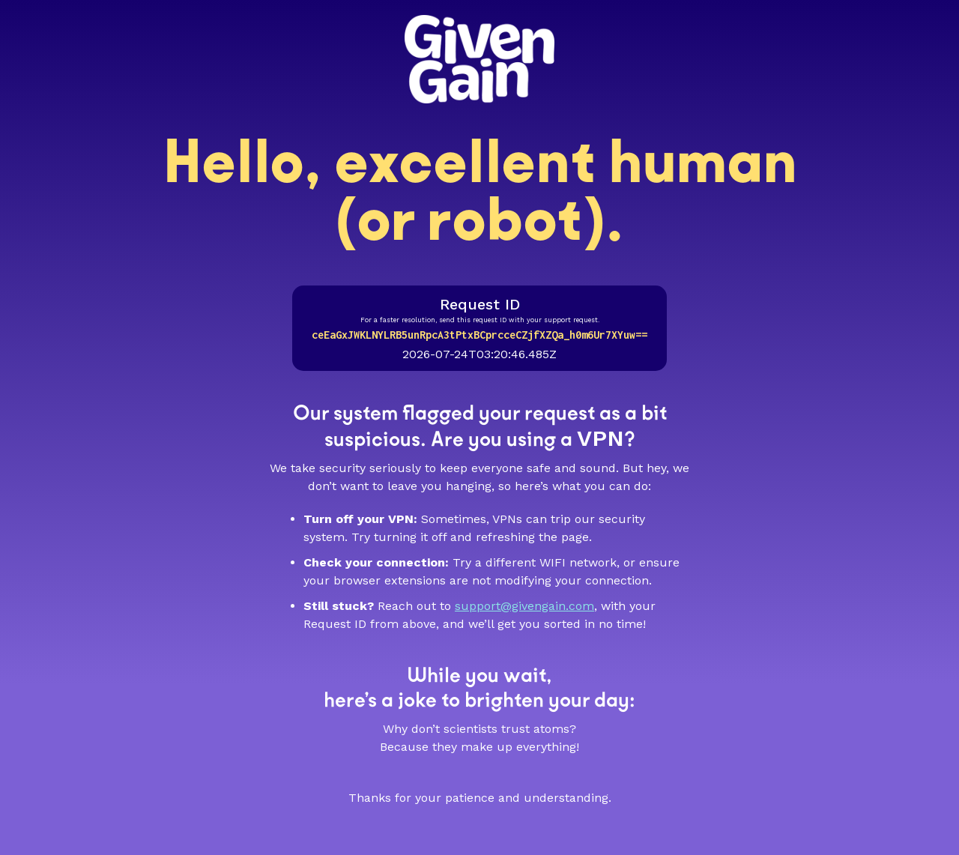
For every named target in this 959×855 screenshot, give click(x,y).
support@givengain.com (524, 606)
